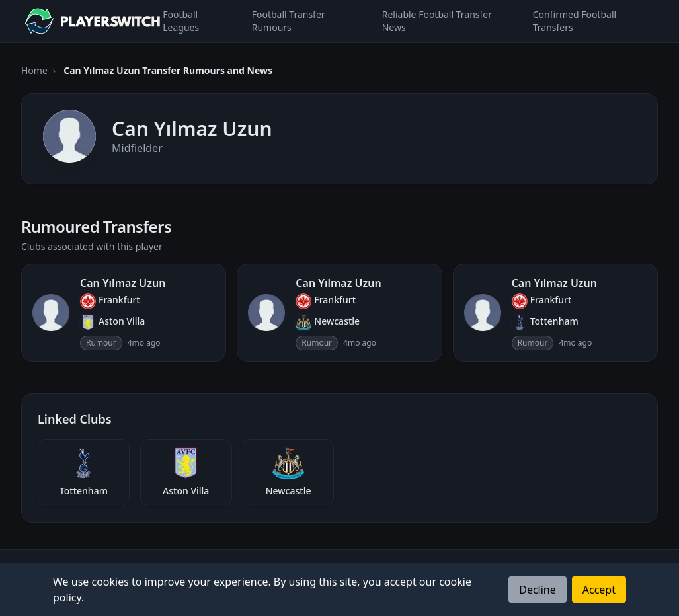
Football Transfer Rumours (288, 21)
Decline (537, 589)
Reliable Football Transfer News (437, 21)
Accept (599, 589)
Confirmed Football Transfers (574, 21)
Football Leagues (181, 21)
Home (34, 70)
